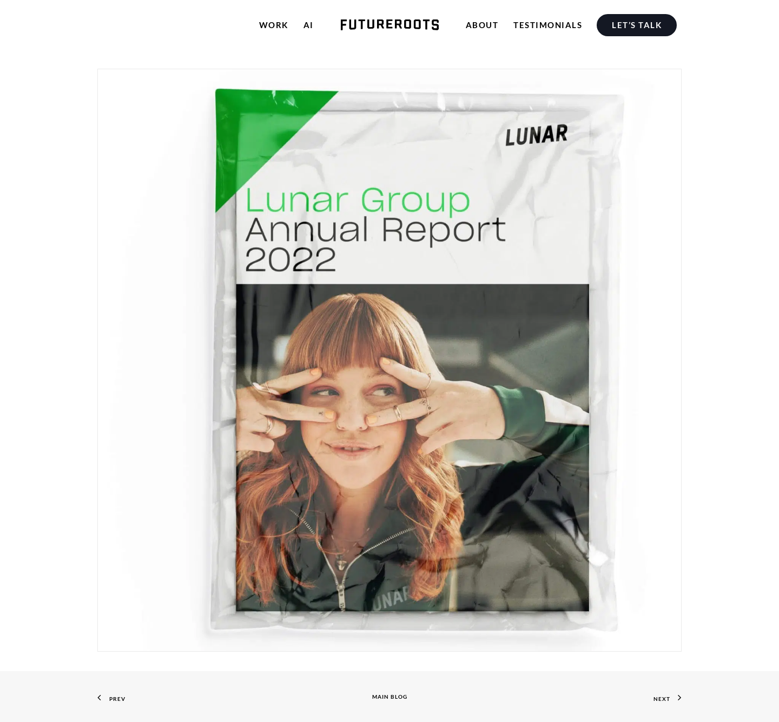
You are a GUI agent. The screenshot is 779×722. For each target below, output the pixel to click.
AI (308, 25)
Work (273, 25)
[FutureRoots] (390, 24)
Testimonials (547, 25)
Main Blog (389, 696)
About (482, 25)
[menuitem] (639, 25)
